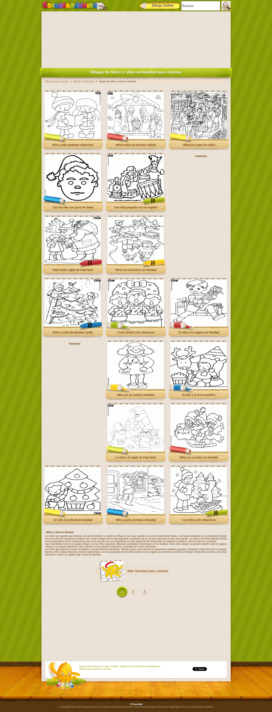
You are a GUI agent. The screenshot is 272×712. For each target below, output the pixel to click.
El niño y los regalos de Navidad (199, 332)
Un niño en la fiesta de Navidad (73, 519)
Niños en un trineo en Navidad (199, 457)
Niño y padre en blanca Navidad (136, 519)
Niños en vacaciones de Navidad (135, 269)
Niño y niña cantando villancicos (72, 144)
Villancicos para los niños (199, 144)
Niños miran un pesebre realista (136, 144)
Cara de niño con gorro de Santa (72, 207)
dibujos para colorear (56, 81)
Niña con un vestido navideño (135, 394)
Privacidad (136, 704)
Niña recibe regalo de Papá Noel (73, 269)
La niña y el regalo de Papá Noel (135, 457)
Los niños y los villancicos (199, 519)
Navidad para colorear (151, 571)
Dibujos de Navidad (83, 81)
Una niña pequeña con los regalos (135, 207)
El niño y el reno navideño (198, 394)
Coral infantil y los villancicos (136, 332)
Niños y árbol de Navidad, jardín (73, 332)
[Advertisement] (136, 38)
